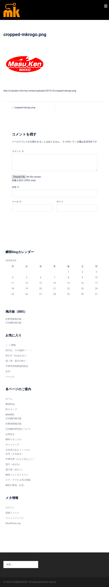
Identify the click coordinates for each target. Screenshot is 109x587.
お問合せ (10, 434)
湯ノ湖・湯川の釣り (16, 360)
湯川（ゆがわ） (13, 464)
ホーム (9, 398)
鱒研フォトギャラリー (17, 474)
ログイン (10, 507)
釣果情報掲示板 (13, 319)
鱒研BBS (10, 414)
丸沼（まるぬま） (15, 453)
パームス (10, 376)
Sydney (52, 582)
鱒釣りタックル (13, 439)
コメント (18, 151)
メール (17, 201)
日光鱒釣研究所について (18, 429)
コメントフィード (15, 518)
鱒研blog (10, 404)
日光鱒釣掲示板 (13, 322)
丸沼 (8, 371)
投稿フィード (12, 512)
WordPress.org (13, 523)
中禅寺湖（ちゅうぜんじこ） (20, 459)
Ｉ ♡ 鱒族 (11, 345)
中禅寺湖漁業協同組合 (17, 366)
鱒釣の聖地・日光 (15, 485)
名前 (15, 187)
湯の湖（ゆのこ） (15, 469)
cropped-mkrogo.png (24, 107)
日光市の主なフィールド (18, 450)
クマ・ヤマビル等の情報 (18, 480)
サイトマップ (12, 444)
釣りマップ (11, 409)
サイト (60, 201)
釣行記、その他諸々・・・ (19, 350)
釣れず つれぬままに (16, 355)
